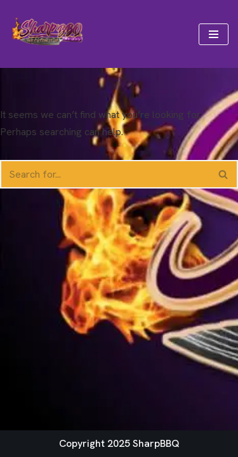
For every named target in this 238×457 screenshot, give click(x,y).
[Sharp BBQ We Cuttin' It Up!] (48, 34)
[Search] (104, 174)
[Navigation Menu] (213, 34)
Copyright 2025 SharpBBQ (119, 443)
